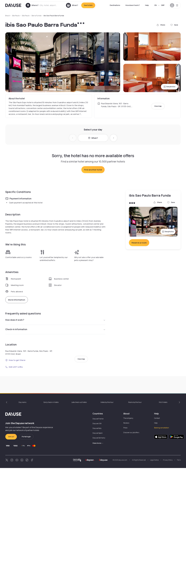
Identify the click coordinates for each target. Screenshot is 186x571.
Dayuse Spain (98, 536)
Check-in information (55, 380)
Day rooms (22, 505)
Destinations (115, 5)
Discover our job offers (131, 535)
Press (125, 531)
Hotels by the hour (107, 505)
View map (158, 106)
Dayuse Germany (99, 541)
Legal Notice (154, 563)
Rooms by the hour (135, 505)
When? (93, 138)
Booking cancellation (161, 531)
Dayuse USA (97, 526)
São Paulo (16, 15)
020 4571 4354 (14, 418)
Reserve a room (139, 294)
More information (16, 351)
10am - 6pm (133, 462)
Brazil (7, 15)
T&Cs (179, 563)
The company (128, 521)
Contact (157, 521)
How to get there (15, 411)
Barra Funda (36, 15)
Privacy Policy (168, 563)
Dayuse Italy (97, 531)
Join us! (11, 539)
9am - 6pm (13, 462)
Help (147, 5)
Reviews (126, 526)
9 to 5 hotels (163, 505)
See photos (169, 86)
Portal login (26, 539)
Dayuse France (98, 522)
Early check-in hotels (51, 505)
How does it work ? (132, 5)
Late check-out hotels (79, 505)
